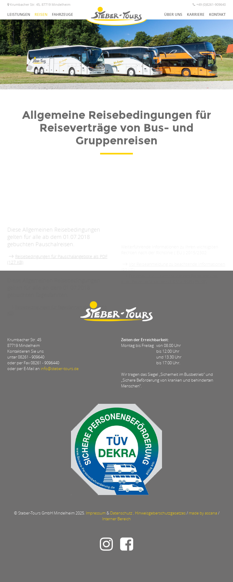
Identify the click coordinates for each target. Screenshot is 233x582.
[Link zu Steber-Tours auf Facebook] (125, 548)
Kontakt (217, 14)
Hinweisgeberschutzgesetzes (160, 513)
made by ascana (203, 513)
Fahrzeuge (62, 14)
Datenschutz (121, 513)
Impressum (96, 513)
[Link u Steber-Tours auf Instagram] (108, 548)
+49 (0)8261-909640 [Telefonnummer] (209, 4)
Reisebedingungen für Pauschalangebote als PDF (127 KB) (57, 279)
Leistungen (18, 14)
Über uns (173, 14)
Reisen (41, 14)
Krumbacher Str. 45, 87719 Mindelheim (38, 4)
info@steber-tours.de (60, 368)
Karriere (195, 14)
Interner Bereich (116, 518)
